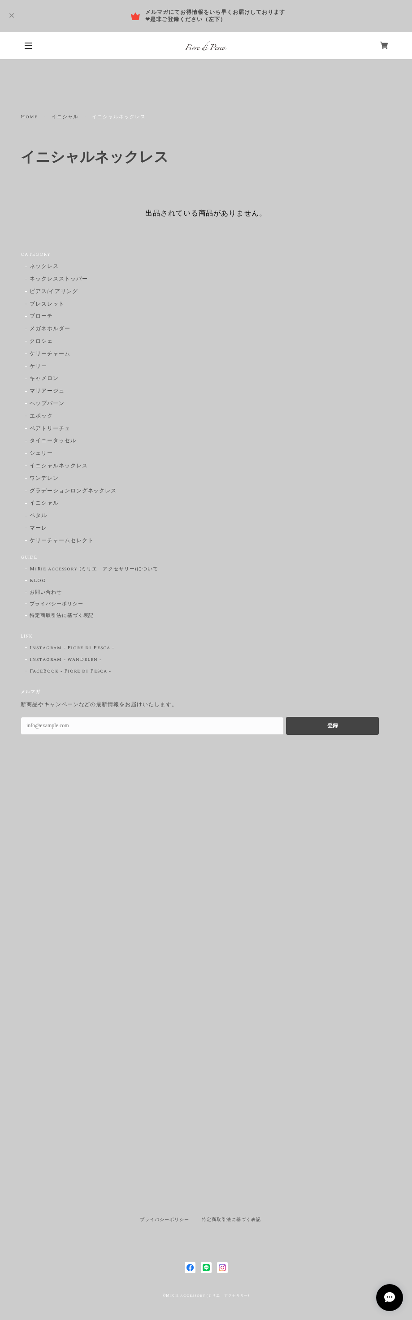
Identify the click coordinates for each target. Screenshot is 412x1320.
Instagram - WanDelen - (66, 659)
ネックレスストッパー (59, 279)
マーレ (38, 528)
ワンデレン (44, 479)
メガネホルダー (50, 329)
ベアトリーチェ (50, 429)
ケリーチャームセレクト (62, 541)
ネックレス (44, 267)
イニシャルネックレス (59, 466)
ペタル (38, 516)
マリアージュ (47, 391)
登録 (332, 725)
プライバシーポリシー (56, 604)
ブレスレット (47, 304)
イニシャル (65, 117)
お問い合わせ (46, 592)
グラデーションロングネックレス (73, 491)
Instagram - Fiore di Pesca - (72, 647)
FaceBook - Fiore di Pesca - (70, 671)
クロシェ (41, 341)
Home (29, 117)
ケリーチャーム (50, 354)
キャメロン (44, 379)
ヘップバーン (47, 404)
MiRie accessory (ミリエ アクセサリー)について (94, 569)
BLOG (38, 580)
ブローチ (41, 316)
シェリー (41, 453)
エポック (41, 416)
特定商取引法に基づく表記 (62, 615)
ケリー (38, 367)
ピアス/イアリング (54, 292)
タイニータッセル (53, 441)
